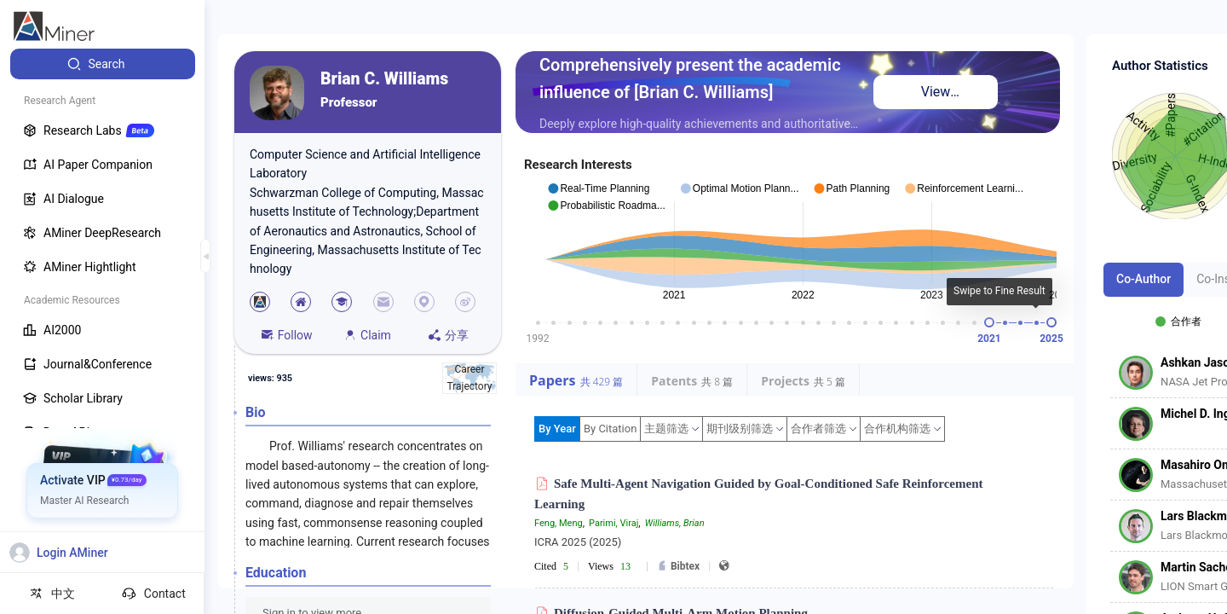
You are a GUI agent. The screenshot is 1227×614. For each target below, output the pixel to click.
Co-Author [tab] (1143, 279)
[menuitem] (102, 64)
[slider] (989, 322)
